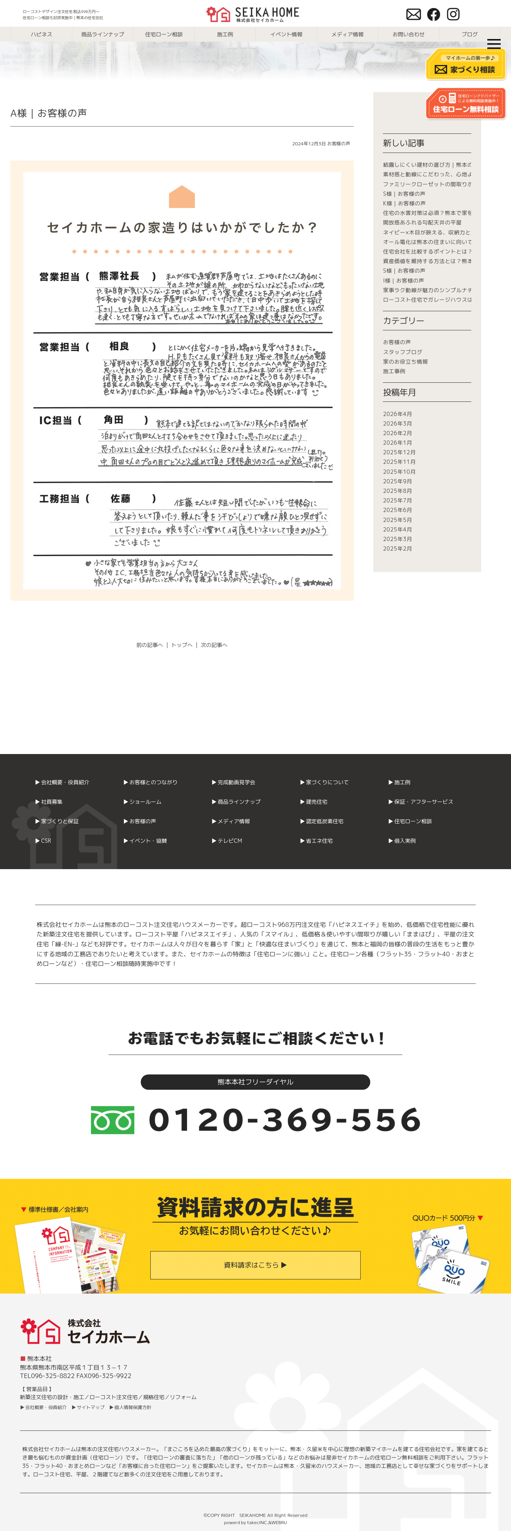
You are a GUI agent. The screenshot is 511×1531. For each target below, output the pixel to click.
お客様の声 (338, 143)
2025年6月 (397, 510)
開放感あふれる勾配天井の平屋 (422, 222)
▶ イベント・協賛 (145, 840)
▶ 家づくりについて (324, 782)
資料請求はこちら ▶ (255, 1265)
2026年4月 (397, 414)
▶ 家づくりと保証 (57, 821)
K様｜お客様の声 (404, 203)
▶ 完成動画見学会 (233, 782)
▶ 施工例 (399, 782)
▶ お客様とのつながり (150, 782)
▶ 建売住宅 (313, 801)
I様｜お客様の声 (403, 280)
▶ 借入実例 (402, 840)
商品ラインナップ (102, 34)
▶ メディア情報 (231, 821)
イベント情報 (286, 34)
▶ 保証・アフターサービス (420, 801)
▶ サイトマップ (88, 1407)
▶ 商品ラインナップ (236, 801)
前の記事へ (150, 644)
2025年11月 (399, 461)
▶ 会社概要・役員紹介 (62, 782)
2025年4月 (397, 529)
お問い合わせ (409, 34)
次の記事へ (214, 644)
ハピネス (41, 34)
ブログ (470, 34)
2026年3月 (397, 423)
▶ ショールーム (142, 801)
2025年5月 (397, 519)
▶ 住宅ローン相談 (410, 821)
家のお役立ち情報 (405, 361)
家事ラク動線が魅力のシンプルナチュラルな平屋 (444, 290)
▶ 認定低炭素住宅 (321, 821)
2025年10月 (399, 471)
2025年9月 (397, 481)
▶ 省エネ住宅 (316, 840)
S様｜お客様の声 (404, 193)
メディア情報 (348, 34)
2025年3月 (397, 539)
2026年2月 (397, 433)
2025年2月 (397, 548)
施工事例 (394, 371)
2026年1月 (397, 442)
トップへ (182, 644)
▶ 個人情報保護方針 (130, 1407)
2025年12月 (399, 452)
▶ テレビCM (227, 840)
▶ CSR (43, 840)
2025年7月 (397, 500)
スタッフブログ (402, 352)
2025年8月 (397, 490)
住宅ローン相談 (164, 34)
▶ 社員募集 (49, 801)
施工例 (225, 34)
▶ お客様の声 (139, 821)
